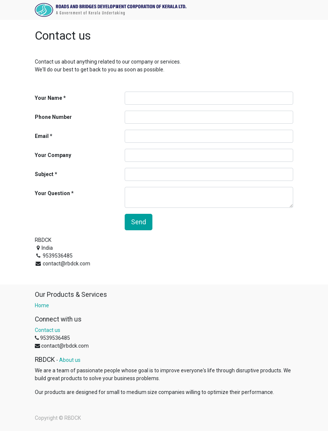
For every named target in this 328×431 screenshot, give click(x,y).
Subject (44, 174)
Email (42, 136)
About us (70, 360)
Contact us (47, 330)
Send (138, 222)
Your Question (52, 193)
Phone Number (53, 117)
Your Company (53, 155)
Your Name (48, 98)
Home (42, 305)
